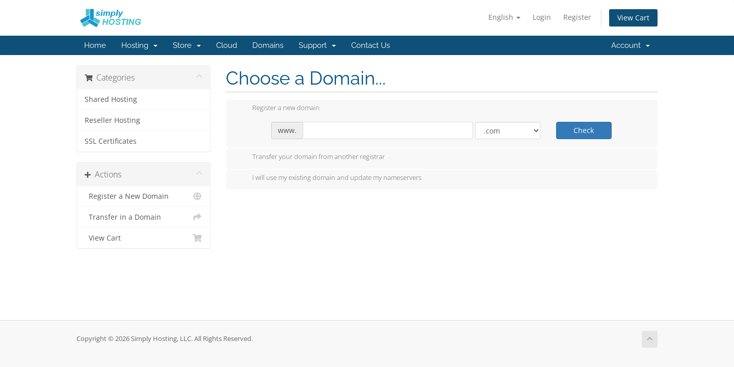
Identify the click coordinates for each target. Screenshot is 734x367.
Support (317, 45)
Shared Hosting (111, 99)
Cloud (226, 45)
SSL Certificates (111, 141)
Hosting (139, 45)
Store (187, 45)
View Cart (633, 17)
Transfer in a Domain (143, 217)
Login (542, 17)
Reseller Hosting (112, 120)
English (504, 17)
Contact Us (370, 45)
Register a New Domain (143, 196)
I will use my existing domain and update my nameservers (329, 178)
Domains (267, 45)
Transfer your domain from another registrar (310, 157)
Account (630, 45)
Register (577, 17)
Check (583, 130)
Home (95, 45)
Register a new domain (278, 108)
